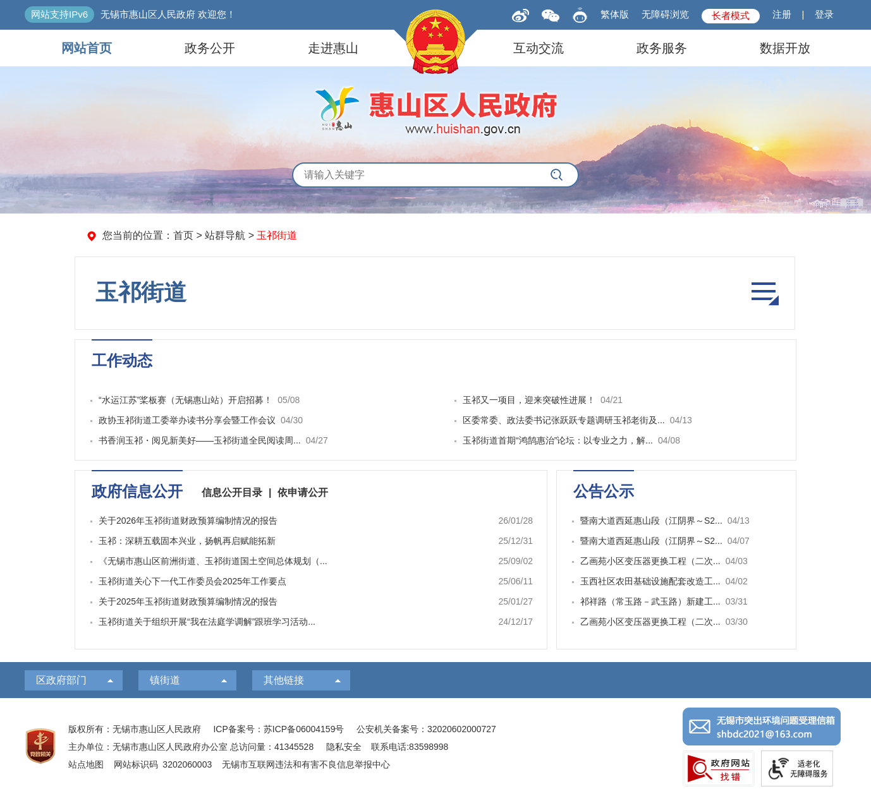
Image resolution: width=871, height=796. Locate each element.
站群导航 (225, 235)
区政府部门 (61, 680)
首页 (183, 235)
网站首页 (86, 48)
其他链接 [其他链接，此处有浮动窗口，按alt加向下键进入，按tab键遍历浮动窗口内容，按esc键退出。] (284, 680)
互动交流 (538, 48)
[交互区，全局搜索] (435, 175)
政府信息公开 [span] (137, 491)
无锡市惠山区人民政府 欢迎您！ (168, 14)
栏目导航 (763, 293)
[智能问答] (580, 13)
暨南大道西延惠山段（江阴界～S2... (651, 521)
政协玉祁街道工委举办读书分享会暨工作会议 (187, 420)
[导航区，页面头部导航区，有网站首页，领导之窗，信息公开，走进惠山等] (435, 48)
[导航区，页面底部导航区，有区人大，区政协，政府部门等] (435, 680)
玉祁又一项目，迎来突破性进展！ (529, 400)
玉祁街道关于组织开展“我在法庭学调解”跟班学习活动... (207, 622)
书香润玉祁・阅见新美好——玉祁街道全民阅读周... (200, 440)
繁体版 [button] (614, 14)
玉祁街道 (140, 292)
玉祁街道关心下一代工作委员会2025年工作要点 (192, 581)
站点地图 (86, 764)
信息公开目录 (232, 492)
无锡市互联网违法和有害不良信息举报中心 (306, 764)
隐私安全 (344, 747)
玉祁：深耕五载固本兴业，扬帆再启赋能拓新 (187, 541)
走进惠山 (333, 48)
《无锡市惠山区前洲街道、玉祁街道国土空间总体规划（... (213, 561)
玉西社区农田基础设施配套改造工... (650, 581)
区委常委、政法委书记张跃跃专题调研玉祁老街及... (564, 420)
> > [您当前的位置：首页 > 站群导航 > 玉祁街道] (199, 235)
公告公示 (603, 491)
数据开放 (785, 48)
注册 (781, 14)
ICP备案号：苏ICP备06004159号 (278, 729)
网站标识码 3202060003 (163, 764)
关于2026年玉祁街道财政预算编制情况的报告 (188, 521)
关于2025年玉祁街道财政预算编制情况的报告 (188, 601)
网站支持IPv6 (59, 14)
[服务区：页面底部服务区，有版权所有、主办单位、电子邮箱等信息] (435, 747)
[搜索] (557, 175)
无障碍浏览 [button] (665, 14)
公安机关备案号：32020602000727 (426, 729)
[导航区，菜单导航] (435, 293)
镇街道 (165, 680)
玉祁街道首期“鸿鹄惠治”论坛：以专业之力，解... (558, 440)
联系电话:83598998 (409, 747)
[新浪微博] (520, 14)
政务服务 (661, 48)
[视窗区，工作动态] (435, 400)
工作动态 (122, 360)
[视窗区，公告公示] (676, 559)
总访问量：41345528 (271, 747)
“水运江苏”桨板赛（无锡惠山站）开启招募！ (185, 400)
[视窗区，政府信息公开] (311, 559)
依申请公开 (302, 492)
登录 (824, 14)
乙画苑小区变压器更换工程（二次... (650, 561)
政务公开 (210, 48)
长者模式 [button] (731, 15)
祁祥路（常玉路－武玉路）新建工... (650, 601)
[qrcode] (550, 14)
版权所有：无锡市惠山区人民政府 (134, 729)
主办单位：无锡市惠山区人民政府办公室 (148, 747)
